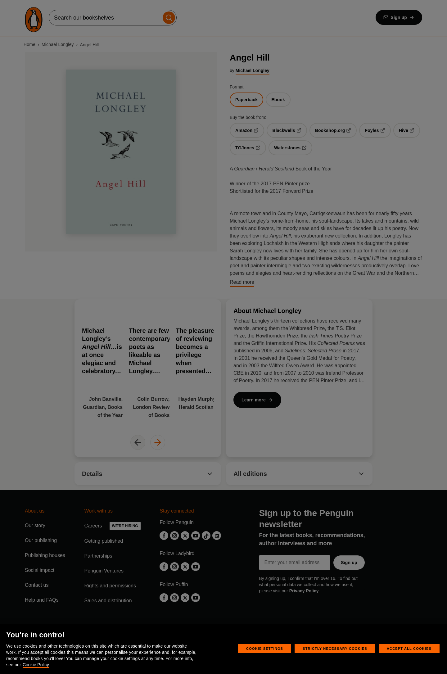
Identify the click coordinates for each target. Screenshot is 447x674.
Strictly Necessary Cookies (335, 648)
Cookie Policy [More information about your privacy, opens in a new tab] (36, 664)
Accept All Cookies (409, 648)
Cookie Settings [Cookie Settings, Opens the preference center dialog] (264, 648)
